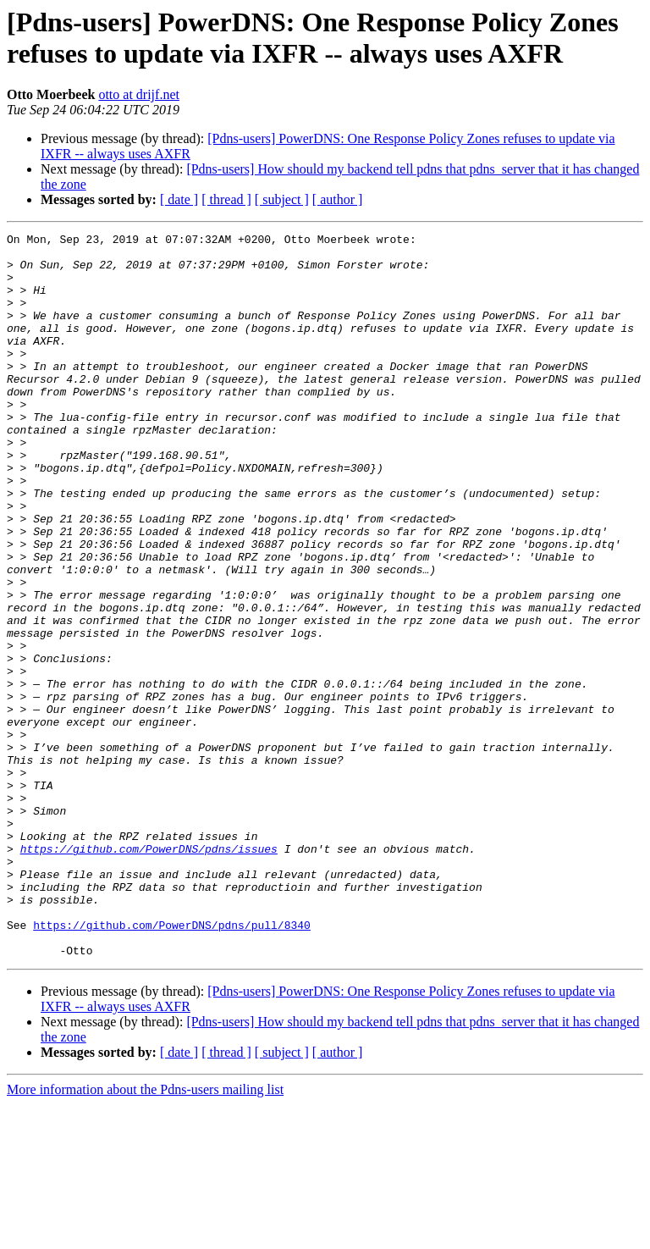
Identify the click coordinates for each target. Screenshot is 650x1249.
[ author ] (337, 199)
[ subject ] (282, 199)
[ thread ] (226, 199)
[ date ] (179, 199)
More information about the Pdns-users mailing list (145, 1234)
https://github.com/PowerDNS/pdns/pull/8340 (172, 1064)
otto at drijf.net (138, 94)
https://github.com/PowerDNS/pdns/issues (149, 973)
